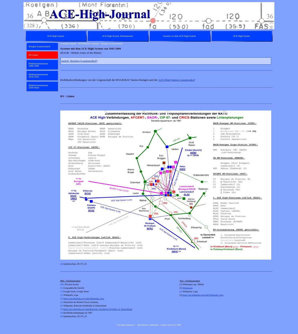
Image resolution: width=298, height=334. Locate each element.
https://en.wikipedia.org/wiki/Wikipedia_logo (83, 298)
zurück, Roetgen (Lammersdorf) (79, 60)
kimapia (189, 288)
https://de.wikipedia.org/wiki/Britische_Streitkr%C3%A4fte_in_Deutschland (97, 309)
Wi (184, 288)
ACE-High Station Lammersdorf (176, 79)
